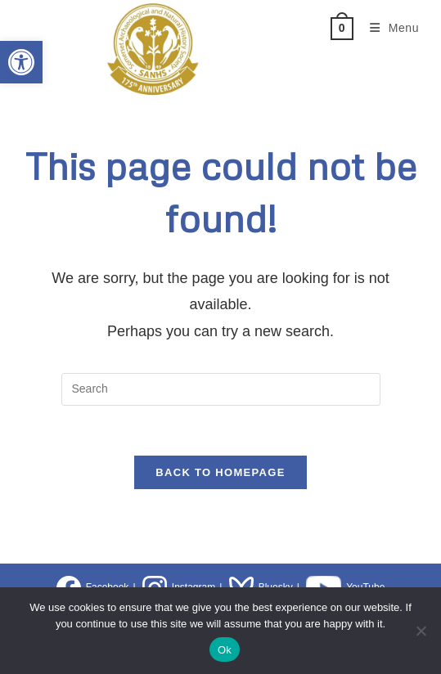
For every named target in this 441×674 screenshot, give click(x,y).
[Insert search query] (220, 389)
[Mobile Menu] (389, 27)
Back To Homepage (220, 472)
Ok (225, 650)
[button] (21, 62)
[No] (420, 630)
